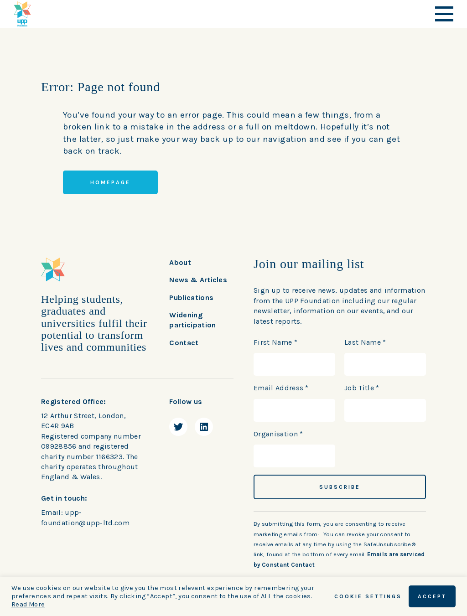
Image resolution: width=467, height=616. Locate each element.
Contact (183, 342)
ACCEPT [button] (432, 596)
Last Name (365, 342)
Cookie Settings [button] (368, 596)
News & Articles (198, 279)
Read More (28, 604)
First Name (275, 342)
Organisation (278, 434)
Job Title (361, 387)
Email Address (281, 387)
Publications (191, 297)
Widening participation (192, 320)
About (180, 262)
